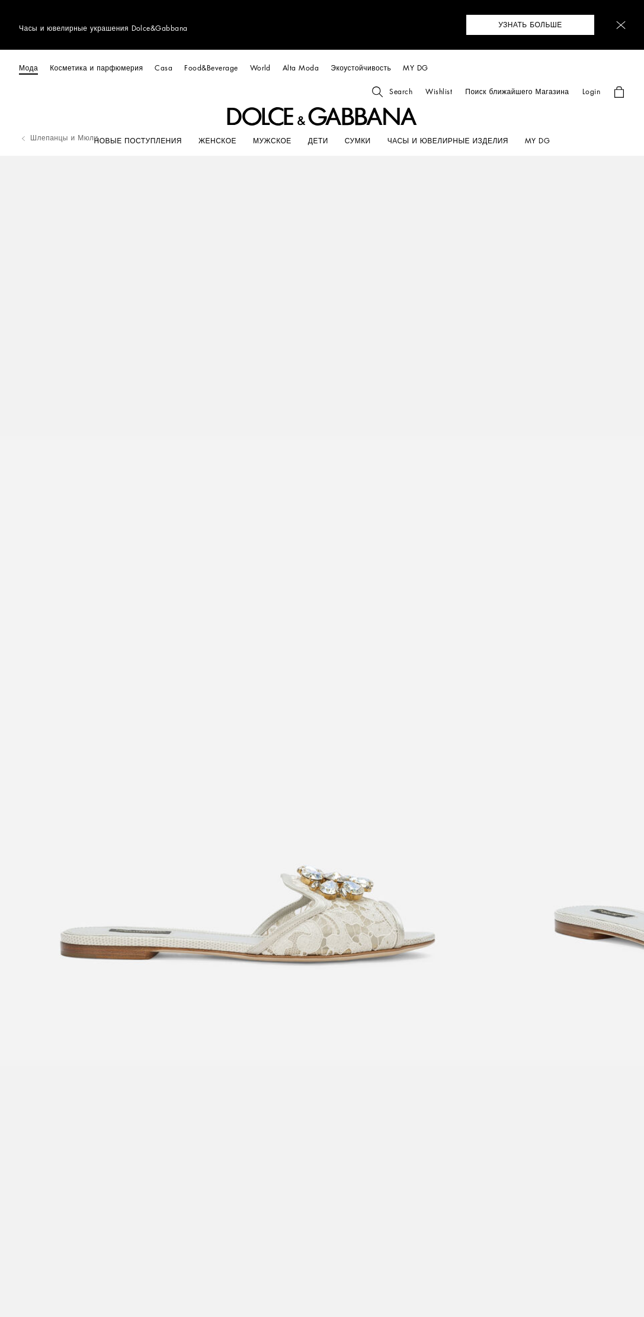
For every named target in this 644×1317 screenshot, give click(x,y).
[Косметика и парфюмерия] (96, 68)
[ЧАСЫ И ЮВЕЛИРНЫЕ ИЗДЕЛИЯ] (447, 140)
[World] (260, 68)
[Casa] (163, 68)
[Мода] (28, 68)
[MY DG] (415, 68)
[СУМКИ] (358, 140)
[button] (621, 25)
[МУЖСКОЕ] (272, 140)
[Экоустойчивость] (361, 68)
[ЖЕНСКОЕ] (217, 140)
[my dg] (537, 140)
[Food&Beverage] (211, 68)
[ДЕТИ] (318, 140)
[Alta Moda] (301, 68)
